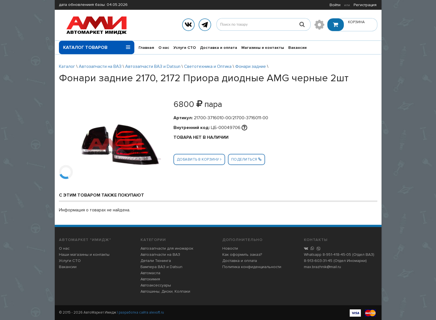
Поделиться (246, 159)
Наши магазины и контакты (84, 254)
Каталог (67, 66)
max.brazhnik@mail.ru (322, 266)
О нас (163, 47)
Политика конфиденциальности (251, 266)
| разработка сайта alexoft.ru (140, 312)
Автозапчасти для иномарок (166, 248)
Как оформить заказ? (242, 254)
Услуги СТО (184, 47)
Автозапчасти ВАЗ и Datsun (152, 66)
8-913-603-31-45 (318, 260)
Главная (146, 47)
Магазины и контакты (262, 47)
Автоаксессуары (155, 285)
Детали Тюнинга (155, 260)
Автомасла (150, 273)
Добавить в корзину (199, 159)
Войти (335, 5)
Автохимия (150, 279)
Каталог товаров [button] (96, 45)
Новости (230, 248)
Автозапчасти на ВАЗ (100, 66)
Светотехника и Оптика (208, 66)
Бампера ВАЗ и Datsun (161, 266)
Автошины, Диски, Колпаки (165, 291)
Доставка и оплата (218, 47)
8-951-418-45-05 (337, 254)
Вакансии (297, 47)
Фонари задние (250, 66)
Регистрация (365, 5)
